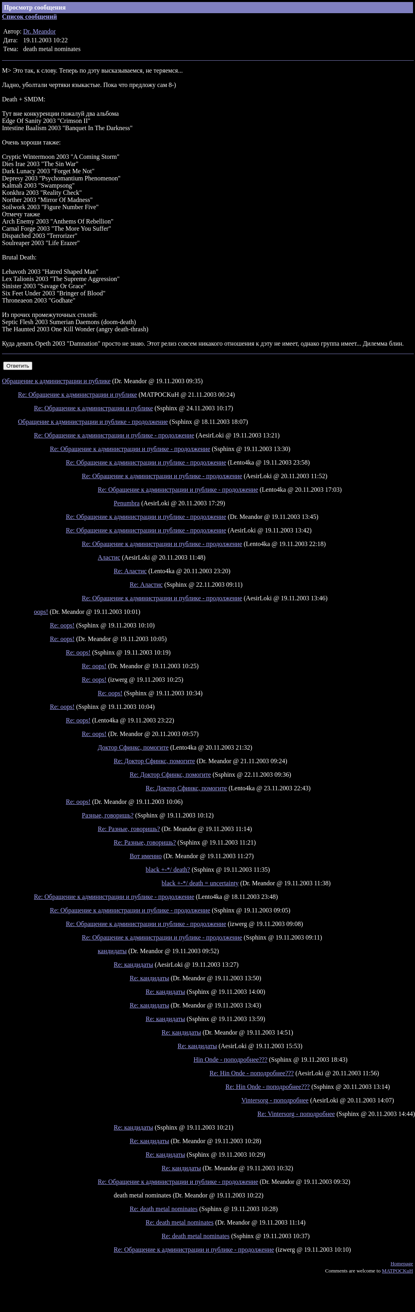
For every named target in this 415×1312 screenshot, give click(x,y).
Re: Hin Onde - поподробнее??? (251, 1073)
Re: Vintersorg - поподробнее (296, 1113)
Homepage (402, 1263)
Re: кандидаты (133, 964)
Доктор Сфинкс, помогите (133, 747)
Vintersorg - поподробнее (274, 1100)
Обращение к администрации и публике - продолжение (93, 421)
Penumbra (127, 503)
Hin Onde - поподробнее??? (230, 1059)
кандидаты (112, 951)
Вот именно (146, 856)
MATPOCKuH (397, 1271)
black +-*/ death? (168, 869)
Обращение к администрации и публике (56, 381)
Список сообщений (29, 16)
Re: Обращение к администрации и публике (77, 394)
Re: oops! (62, 625)
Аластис (109, 557)
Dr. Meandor (39, 31)
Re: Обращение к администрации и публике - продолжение (114, 435)
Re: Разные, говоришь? (129, 828)
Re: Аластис (130, 571)
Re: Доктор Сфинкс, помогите (154, 761)
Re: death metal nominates (164, 1208)
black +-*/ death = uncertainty (200, 883)
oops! (41, 611)
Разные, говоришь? (108, 815)
